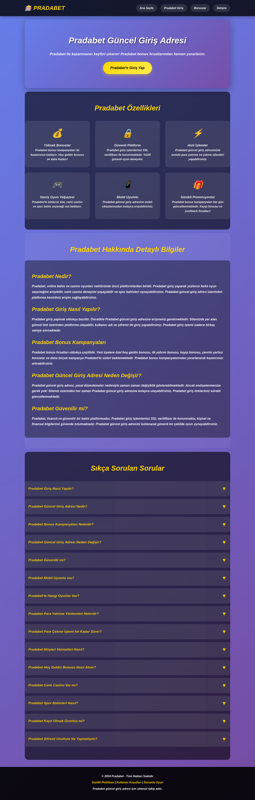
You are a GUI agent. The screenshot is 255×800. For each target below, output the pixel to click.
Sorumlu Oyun (153, 782)
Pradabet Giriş (173, 8)
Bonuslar (200, 8)
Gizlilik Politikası (103, 782)
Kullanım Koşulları (129, 782)
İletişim (222, 8)
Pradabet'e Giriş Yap (127, 68)
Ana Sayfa (146, 8)
